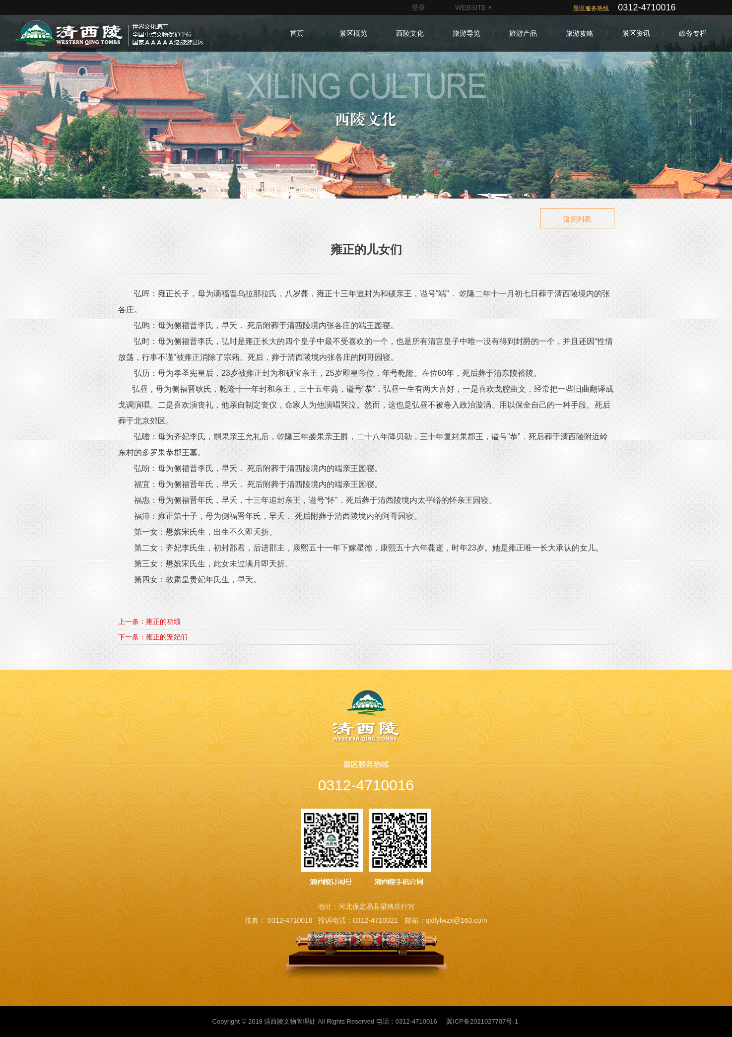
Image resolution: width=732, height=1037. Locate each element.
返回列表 (577, 219)
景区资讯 (636, 33)
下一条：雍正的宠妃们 (153, 637)
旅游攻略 (580, 33)
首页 (297, 33)
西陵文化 (410, 33)
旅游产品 (523, 33)
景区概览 (353, 33)
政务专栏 (693, 33)
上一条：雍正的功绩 (149, 621)
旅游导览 (466, 33)
